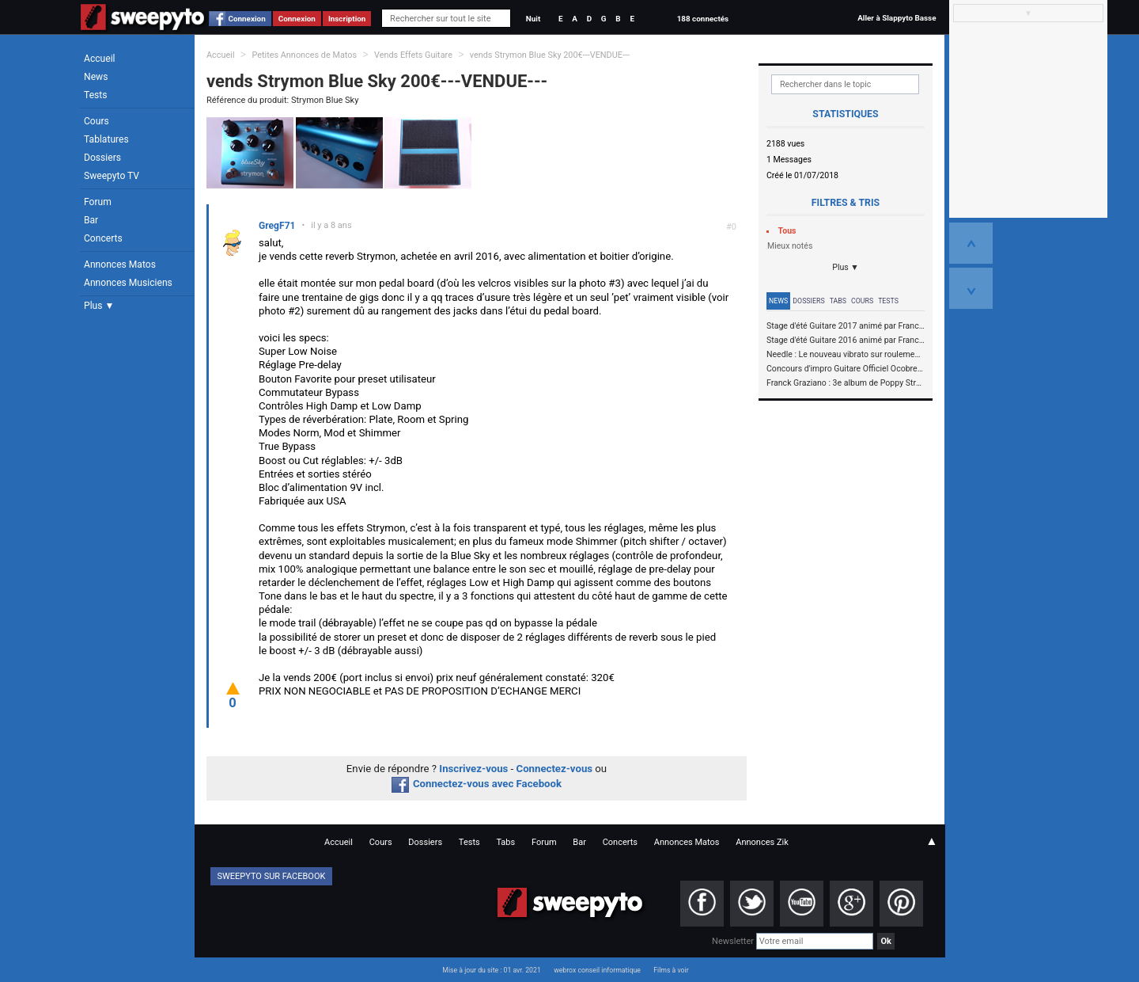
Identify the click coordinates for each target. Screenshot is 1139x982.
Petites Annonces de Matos (304, 55)
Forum (98, 201)
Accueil (99, 58)
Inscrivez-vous (473, 769)
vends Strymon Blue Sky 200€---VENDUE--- (550, 55)
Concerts (103, 238)
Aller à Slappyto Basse (896, 17)
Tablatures (106, 139)
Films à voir (670, 970)
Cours (96, 121)
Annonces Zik (762, 842)
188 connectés (702, 18)
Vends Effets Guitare (413, 55)
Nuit (533, 18)
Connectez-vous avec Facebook (477, 784)
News (96, 76)
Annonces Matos (120, 264)
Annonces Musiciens (128, 282)
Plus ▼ (99, 305)
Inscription (347, 18)
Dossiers (102, 157)
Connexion (247, 18)
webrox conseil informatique (597, 970)
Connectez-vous (555, 769)
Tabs (838, 301)
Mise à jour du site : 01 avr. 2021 (491, 970)
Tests (95, 95)
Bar (91, 220)
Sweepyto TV (111, 175)
